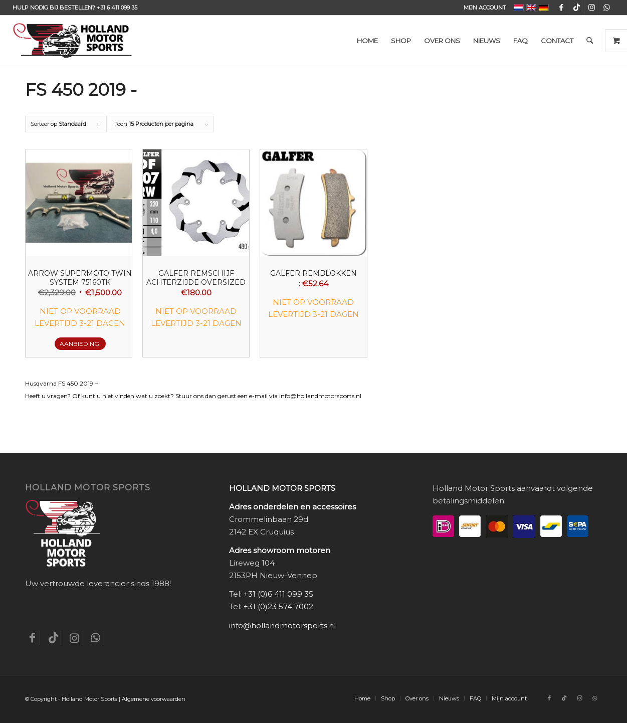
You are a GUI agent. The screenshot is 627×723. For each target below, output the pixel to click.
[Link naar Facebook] (561, 7)
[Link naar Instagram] (591, 7)
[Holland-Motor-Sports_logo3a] (72, 41)
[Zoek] (589, 41)
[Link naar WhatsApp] (606, 7)
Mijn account (485, 7)
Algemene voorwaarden (153, 698)
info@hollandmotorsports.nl (282, 625)
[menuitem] (482, 7)
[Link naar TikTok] (576, 7)
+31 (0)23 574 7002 (278, 606)
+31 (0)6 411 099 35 (278, 594)
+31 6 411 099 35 (117, 7)
